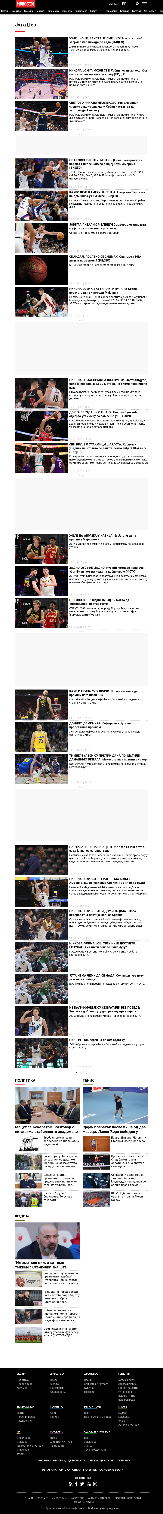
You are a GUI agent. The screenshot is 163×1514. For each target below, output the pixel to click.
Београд (124, 11)
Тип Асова (23, 1449)
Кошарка (123, 1416)
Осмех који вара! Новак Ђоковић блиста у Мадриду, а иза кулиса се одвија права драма (128, 1180)
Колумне (22, 1387)
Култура (136, 11)
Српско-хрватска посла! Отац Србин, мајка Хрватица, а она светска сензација (127, 1161)
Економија (54, 11)
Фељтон (55, 1383)
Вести (4, 11)
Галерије (90, 1470)
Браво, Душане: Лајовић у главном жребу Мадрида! (128, 1139)
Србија (93, 1460)
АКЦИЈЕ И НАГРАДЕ (99, 1498)
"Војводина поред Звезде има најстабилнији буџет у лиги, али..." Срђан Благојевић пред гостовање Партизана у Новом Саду (62, 1297)
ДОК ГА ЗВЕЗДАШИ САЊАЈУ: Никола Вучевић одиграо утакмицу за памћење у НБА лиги (103, 414)
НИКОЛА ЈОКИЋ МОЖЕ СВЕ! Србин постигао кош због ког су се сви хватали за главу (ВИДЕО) (108, 72)
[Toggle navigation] (144, 4)
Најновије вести (111, 1470)
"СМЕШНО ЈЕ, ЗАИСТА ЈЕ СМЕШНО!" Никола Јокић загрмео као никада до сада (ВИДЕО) (106, 40)
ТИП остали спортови (30, 1445)
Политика (25, 1080)
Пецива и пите (126, 1395)
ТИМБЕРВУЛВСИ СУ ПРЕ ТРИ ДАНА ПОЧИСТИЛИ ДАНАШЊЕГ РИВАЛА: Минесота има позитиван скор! (108, 757)
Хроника (28, 11)
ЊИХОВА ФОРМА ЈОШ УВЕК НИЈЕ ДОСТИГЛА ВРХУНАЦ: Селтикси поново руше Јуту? (102, 945)
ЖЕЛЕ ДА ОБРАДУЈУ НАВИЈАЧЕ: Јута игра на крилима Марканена (102, 537)
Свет (53, 1412)
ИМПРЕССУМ (59, 1498)
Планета (67, 11)
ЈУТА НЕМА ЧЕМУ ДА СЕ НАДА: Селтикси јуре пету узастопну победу (106, 977)
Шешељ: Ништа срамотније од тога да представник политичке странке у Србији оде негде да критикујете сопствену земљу (60, 1180)
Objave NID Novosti (84, 1502)
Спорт (93, 11)
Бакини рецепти (128, 1387)
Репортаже (81, 11)
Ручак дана (125, 1391)
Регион (54, 1416)
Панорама (111, 11)
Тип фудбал (24, 1437)
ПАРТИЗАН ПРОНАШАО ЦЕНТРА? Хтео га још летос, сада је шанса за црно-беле (107, 848)
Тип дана (22, 1441)
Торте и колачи (127, 1379)
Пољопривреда (26, 1416)
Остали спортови (128, 1424)
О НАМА (29, 1498)
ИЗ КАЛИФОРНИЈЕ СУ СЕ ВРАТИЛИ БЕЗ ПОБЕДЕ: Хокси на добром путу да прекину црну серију (104, 1009)
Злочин (88, 1379)
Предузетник (24, 1420)
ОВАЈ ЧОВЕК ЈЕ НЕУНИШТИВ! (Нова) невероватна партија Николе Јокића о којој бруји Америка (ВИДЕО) (105, 164)
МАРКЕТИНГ (77, 1498)
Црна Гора (107, 1460)
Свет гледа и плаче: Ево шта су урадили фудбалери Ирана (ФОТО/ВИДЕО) (62, 1332)
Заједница (90, 1441)
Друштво (16, 11)
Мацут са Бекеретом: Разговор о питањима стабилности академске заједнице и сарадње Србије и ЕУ (46, 1131)
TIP (101, 11)
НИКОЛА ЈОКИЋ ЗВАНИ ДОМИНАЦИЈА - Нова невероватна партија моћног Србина (102, 913)
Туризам (123, 1460)
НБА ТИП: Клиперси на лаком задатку (97, 1040)
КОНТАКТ (42, 1498)
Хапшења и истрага (96, 1383)
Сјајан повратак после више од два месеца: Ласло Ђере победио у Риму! (114, 1131)
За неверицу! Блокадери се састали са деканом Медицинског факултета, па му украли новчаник (60, 1161)
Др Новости (150, 11)
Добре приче (24, 1383)
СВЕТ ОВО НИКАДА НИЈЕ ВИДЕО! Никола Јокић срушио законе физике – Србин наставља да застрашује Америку (103, 106)
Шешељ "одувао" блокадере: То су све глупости (58, 1196)
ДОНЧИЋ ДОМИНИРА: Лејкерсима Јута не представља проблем (100, 725)
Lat (111, 4)
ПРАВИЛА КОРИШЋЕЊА (128, 1498)
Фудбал (23, 1216)
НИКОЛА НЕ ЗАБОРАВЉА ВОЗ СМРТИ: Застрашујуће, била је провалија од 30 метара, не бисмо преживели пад (108, 383)
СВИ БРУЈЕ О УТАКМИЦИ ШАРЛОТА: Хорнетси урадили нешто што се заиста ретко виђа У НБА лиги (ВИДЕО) (107, 448)
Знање (88, 1445)
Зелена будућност (95, 1449)
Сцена (76, 1470)
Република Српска (56, 1470)
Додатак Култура (61, 1441)
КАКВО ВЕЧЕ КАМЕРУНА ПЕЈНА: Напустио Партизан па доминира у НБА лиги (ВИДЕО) (107, 194)
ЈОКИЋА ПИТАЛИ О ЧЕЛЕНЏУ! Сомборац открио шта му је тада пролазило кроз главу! (107, 226)
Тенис (89, 1080)
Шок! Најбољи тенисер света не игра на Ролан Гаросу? (127, 1196)
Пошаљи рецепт (128, 1399)
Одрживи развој (97, 1431)
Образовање (58, 1391)
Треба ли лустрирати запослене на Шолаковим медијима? (61, 1141)
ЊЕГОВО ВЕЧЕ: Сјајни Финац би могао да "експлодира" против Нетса (99, 602)
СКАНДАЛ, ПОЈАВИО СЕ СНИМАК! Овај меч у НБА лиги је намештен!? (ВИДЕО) (105, 258)
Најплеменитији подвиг (98, 1416)
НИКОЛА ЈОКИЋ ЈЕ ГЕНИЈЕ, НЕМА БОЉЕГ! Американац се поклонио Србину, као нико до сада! (107, 881)
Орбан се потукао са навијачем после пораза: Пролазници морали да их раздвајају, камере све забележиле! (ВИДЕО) (62, 1315)
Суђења (89, 1387)
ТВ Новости (57, 1445)
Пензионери (57, 1387)
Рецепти (40, 11)
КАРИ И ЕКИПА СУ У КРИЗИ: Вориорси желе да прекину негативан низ (103, 693)
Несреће (89, 1391)
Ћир (116, 4)
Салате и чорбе (127, 1383)
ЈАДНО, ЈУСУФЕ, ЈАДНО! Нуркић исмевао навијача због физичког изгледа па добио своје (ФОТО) (106, 569)
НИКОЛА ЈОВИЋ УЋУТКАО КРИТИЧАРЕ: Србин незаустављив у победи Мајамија (103, 290)
